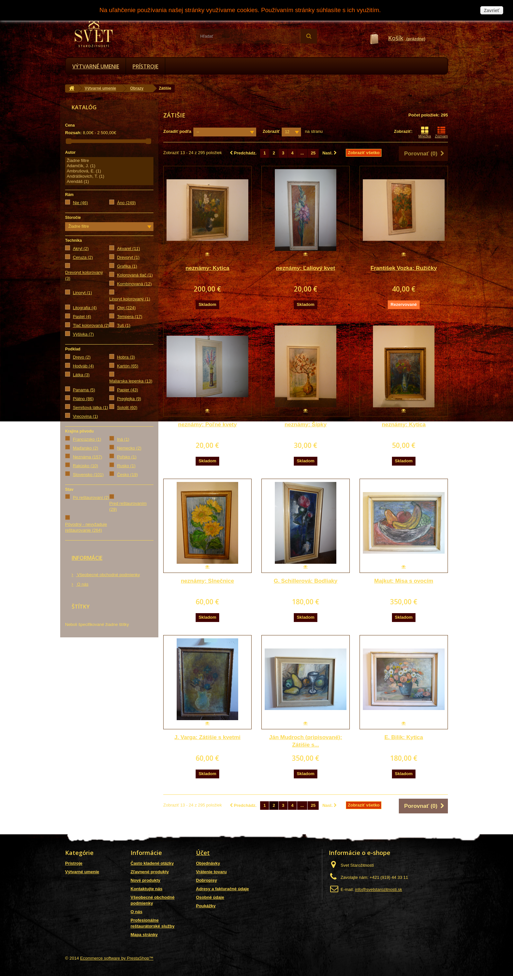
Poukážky (206, 905)
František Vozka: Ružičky (404, 268)
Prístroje (145, 66)
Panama (84, 389)
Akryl (81, 248)
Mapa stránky (144, 934)
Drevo (82, 357)
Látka (81, 374)
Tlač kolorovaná (91, 325)
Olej (126, 307)
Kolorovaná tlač (135, 275)
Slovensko (88, 474)
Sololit (127, 407)
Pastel (82, 316)
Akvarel (128, 248)
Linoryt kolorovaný (129, 298)
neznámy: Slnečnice (207, 581)
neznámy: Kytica (207, 268)
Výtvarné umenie (95, 66)
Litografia (85, 307)
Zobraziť (271, 131)
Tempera (129, 316)
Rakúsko (85, 465)
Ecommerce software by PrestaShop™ (116, 958)
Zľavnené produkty (150, 871)
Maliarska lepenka (130, 381)
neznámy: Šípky (306, 424)
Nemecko (129, 448)
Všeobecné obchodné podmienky (108, 574)
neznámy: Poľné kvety (207, 424)
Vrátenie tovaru (211, 871)
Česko (127, 474)
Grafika (127, 266)
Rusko (126, 465)
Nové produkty (145, 880)
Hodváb (83, 366)
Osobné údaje (210, 897)
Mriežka (424, 132)
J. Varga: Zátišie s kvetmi (207, 737)
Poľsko (126, 456)
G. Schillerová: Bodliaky (306, 581)
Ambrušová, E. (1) (109, 171)
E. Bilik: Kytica (403, 737)
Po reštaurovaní (91, 497)
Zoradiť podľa (177, 131)
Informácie (87, 557)
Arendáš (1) (109, 181)
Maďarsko (85, 448)
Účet (203, 853)
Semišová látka (90, 407)
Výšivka (83, 334)
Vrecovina (85, 416)
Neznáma (87, 456)
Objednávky (208, 863)
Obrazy (137, 88)
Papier (127, 389)
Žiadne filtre (109, 160)
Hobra (126, 357)
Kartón (127, 366)
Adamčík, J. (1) (109, 166)
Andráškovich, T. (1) (109, 176)
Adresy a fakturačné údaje (222, 888)
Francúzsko (87, 439)
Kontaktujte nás (147, 888)
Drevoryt (128, 257)
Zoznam (441, 132)
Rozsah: (73, 132)
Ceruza (83, 257)
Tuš (124, 325)
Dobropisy (206, 880)
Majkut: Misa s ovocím (403, 581)
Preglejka (129, 398)
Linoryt (82, 292)
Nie (80, 202)
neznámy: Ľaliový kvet (305, 268)
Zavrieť (492, 10)
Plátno (83, 398)
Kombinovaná (134, 283)
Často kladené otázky (152, 863)
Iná (123, 439)
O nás (82, 584)
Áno (126, 202)
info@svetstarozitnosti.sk (378, 889)
